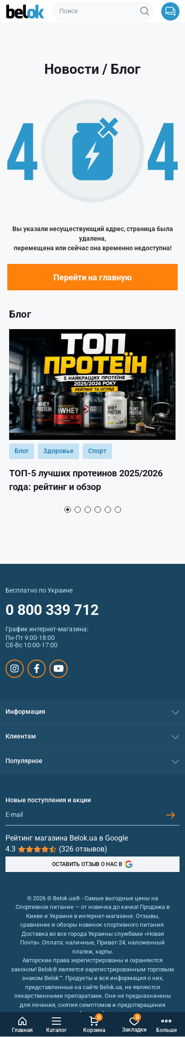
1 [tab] (67, 509)
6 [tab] (117, 509)
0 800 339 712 (52, 610)
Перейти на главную (92, 277)
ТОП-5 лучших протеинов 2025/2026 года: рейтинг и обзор (86, 480)
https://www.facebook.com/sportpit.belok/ (37, 668)
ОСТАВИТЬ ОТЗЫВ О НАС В (92, 864)
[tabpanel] (92, 415)
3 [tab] (87, 509)
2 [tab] (77, 509)
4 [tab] (97, 509)
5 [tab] (107, 509)
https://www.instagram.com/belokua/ (15, 668)
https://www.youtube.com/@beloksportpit (58, 668)
